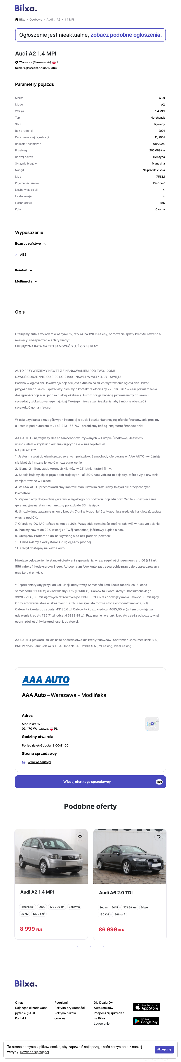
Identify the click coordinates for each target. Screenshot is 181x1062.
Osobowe (36, 19)
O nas (19, 1002)
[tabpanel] (51, 884)
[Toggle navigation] (161, 8)
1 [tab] (77, 946)
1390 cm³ (39, 913)
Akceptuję (164, 1049)
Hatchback (27, 906)
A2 (58, 19)
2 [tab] (84, 946)
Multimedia (26, 281)
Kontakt (20, 1018)
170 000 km (57, 906)
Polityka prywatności (69, 1008)
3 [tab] (90, 946)
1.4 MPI (69, 19)
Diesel (144, 907)
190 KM (104, 914)
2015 (115, 907)
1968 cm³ (119, 914)
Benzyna (74, 906)
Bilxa (22, 19)
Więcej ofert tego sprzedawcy (113, 782)
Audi (49, 19)
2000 (42, 906)
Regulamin (61, 1002)
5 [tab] (103, 946)
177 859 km (129, 907)
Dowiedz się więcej (34, 1052)
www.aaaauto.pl (39, 762)
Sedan (103, 907)
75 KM (24, 913)
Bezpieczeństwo (30, 243)
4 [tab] (97, 946)
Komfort (23, 270)
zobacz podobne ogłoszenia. (126, 35)
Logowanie (102, 1023)
